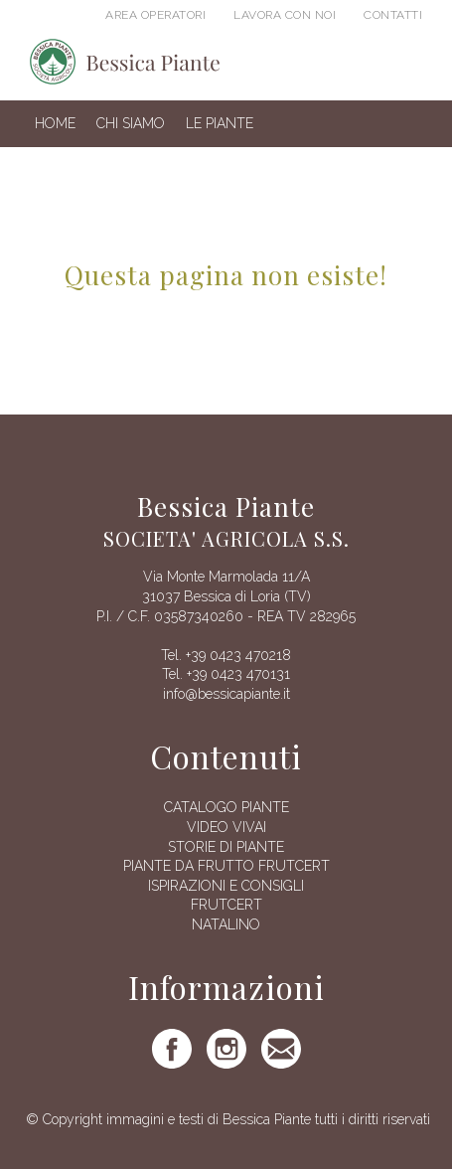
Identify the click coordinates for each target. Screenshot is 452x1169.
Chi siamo (130, 123)
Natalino (226, 924)
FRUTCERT (226, 905)
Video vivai (226, 827)
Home (55, 123)
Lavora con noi (284, 15)
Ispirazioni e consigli (226, 886)
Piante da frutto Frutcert (226, 866)
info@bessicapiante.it (226, 694)
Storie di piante (226, 847)
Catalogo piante (226, 807)
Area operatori (155, 15)
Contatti (393, 15)
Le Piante (219, 123)
